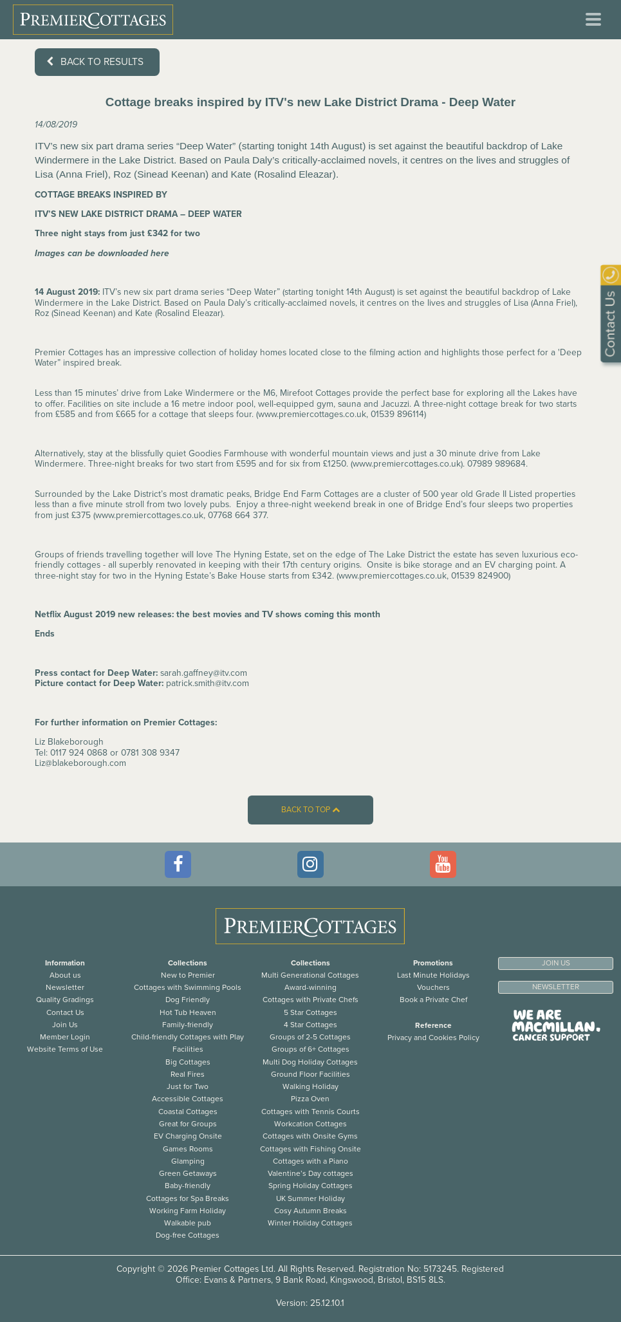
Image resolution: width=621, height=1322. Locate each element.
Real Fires (188, 1074)
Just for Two (188, 1086)
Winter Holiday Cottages (310, 1222)
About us (65, 975)
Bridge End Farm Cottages (306, 494)
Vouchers (433, 987)
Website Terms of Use (65, 1049)
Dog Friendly (187, 999)
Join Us (65, 1024)
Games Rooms (188, 1148)
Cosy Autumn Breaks (310, 1210)
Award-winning (310, 987)
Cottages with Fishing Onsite (310, 1148)
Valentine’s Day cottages (310, 1173)
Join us (556, 962)
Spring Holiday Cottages (310, 1185)
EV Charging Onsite (188, 1135)
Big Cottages (187, 1061)
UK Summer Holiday (310, 1198)
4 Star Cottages (310, 1024)
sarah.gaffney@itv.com (203, 672)
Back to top (310, 810)
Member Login (65, 1036)
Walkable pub (187, 1222)
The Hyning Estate (252, 554)
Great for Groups (188, 1123)
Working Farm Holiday (187, 1210)
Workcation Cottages (310, 1123)
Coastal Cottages (188, 1111)
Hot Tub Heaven (188, 1012)
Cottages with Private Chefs (310, 999)
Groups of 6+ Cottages (310, 1049)
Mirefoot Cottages (315, 392)
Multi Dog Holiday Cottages (310, 1061)
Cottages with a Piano (310, 1161)
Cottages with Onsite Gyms (310, 1135)
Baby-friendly (187, 1185)
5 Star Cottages (310, 1012)
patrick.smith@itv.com (207, 683)
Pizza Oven (310, 1098)
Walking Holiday (310, 1086)
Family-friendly (187, 1024)
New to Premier (188, 975)
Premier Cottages (69, 352)
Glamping (188, 1161)
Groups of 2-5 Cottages (310, 1036)
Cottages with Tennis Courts (310, 1111)
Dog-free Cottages (187, 1235)
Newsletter (65, 987)
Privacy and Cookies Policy (433, 1037)
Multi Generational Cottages (310, 975)
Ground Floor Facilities (310, 1074)
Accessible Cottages (187, 1098)
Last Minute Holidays (433, 975)
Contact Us (65, 1012)
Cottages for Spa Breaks (187, 1198)
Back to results (95, 62)
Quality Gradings (65, 999)
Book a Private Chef (433, 999)
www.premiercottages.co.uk (312, 414)
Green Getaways (188, 1173)
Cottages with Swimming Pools (187, 987)
